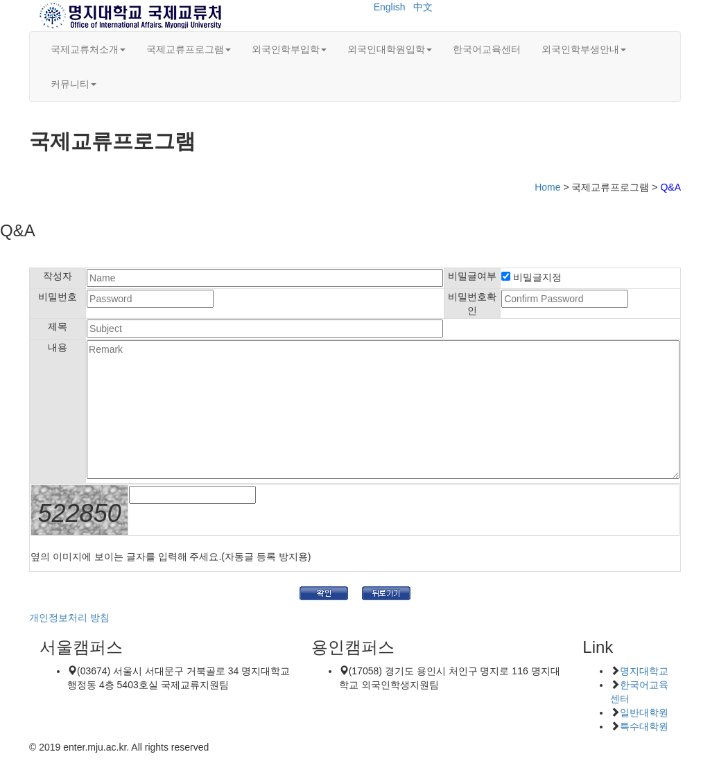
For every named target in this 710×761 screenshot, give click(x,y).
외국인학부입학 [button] (289, 49)
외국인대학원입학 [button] (389, 49)
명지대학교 (644, 670)
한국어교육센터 (487, 49)
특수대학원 (644, 726)
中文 (423, 6)
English (390, 6)
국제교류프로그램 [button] (188, 49)
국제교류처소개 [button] (88, 49)
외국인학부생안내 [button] (584, 49)
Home (547, 187)
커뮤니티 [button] (73, 83)
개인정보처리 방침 (69, 617)
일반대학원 (644, 712)
